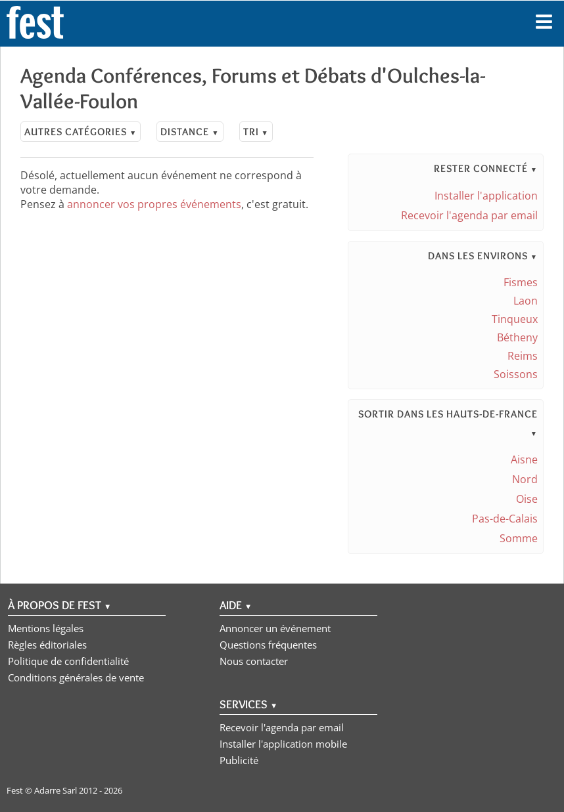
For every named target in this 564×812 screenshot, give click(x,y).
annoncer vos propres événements (154, 204)
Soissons (516, 374)
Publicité (239, 760)
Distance (189, 131)
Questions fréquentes (268, 644)
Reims (522, 356)
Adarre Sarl (55, 790)
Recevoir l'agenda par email (469, 215)
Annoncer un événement (275, 628)
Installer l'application (486, 195)
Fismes (521, 282)
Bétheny (517, 337)
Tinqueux (515, 319)
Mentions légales (45, 628)
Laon (525, 300)
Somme (519, 538)
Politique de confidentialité (68, 661)
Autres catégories (80, 131)
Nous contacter (254, 661)
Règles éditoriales (47, 644)
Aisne (524, 459)
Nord (525, 479)
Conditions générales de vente (76, 677)
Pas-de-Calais (505, 518)
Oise (527, 499)
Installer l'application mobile (283, 743)
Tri (256, 131)
